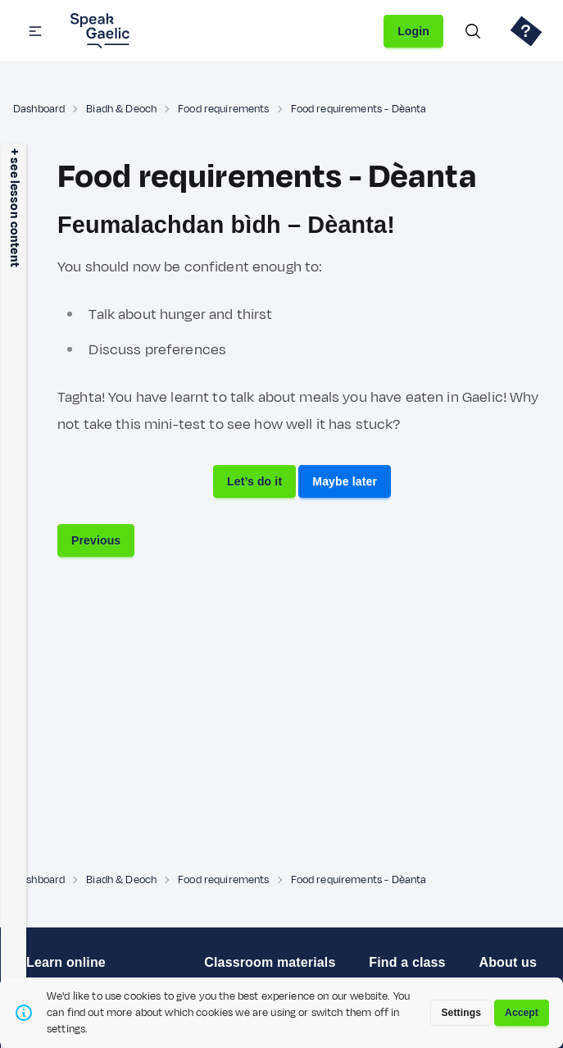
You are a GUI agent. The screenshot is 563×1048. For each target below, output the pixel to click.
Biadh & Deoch (121, 109)
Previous (95, 540)
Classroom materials (269, 962)
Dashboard (39, 109)
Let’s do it (254, 481)
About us (507, 962)
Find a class (407, 962)
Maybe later (344, 481)
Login (413, 31)
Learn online (66, 962)
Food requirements (223, 109)
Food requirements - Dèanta (359, 109)
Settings (461, 1012)
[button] (35, 31)
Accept (521, 1012)
